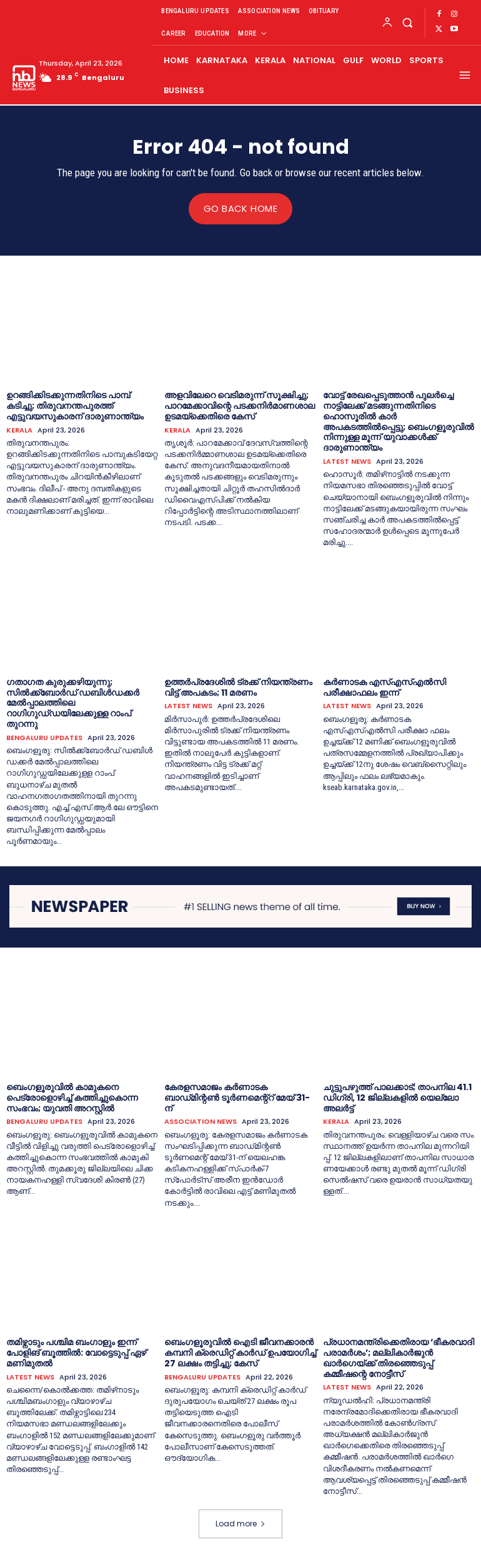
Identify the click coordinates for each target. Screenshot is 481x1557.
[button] (407, 22)
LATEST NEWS (347, 461)
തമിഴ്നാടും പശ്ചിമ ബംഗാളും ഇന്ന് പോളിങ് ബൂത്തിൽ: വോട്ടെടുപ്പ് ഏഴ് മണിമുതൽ (76, 1352)
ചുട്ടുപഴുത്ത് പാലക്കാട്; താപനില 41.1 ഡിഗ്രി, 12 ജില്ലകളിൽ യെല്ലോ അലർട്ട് (397, 1097)
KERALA (19, 430)
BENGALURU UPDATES (44, 737)
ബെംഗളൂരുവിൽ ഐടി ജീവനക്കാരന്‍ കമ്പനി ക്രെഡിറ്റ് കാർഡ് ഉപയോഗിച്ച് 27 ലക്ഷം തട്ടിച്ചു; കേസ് (240, 1352)
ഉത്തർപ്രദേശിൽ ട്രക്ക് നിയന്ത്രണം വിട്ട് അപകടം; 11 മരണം (238, 686)
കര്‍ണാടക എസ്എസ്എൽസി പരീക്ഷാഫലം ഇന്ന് (384, 686)
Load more (240, 1523)
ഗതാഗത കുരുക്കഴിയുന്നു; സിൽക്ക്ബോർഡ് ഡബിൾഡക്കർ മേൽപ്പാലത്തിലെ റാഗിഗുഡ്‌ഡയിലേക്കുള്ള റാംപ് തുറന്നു (72, 702)
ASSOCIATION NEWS (200, 1122)
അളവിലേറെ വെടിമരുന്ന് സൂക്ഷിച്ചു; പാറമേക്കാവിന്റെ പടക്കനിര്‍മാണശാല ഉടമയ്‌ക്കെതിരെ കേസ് (239, 406)
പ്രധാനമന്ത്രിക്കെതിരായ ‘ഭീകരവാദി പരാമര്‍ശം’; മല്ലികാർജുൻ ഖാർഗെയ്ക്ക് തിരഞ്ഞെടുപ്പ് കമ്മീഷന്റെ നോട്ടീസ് (398, 1357)
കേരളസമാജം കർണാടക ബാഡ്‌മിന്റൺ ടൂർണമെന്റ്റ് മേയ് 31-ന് (237, 1097)
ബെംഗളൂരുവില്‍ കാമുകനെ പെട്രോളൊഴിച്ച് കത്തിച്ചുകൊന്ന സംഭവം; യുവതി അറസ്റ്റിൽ (72, 1097)
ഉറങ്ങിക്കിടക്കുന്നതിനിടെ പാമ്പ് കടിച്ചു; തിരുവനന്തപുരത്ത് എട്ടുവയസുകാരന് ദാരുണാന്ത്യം (75, 406)
